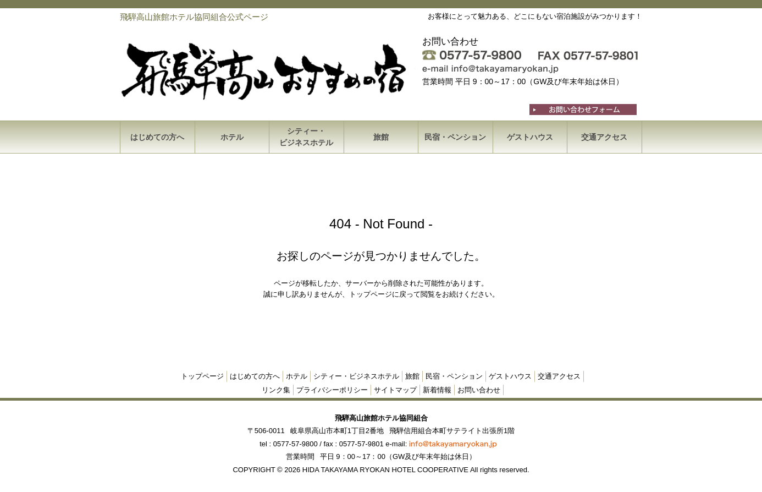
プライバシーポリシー (332, 390)
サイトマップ (395, 390)
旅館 (381, 137)
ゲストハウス (530, 137)
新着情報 (437, 390)
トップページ (202, 376)
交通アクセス (604, 137)
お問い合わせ (478, 390)
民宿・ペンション (455, 137)
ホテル (232, 137)
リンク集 (276, 390)
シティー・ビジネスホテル (306, 137)
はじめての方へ (157, 137)
